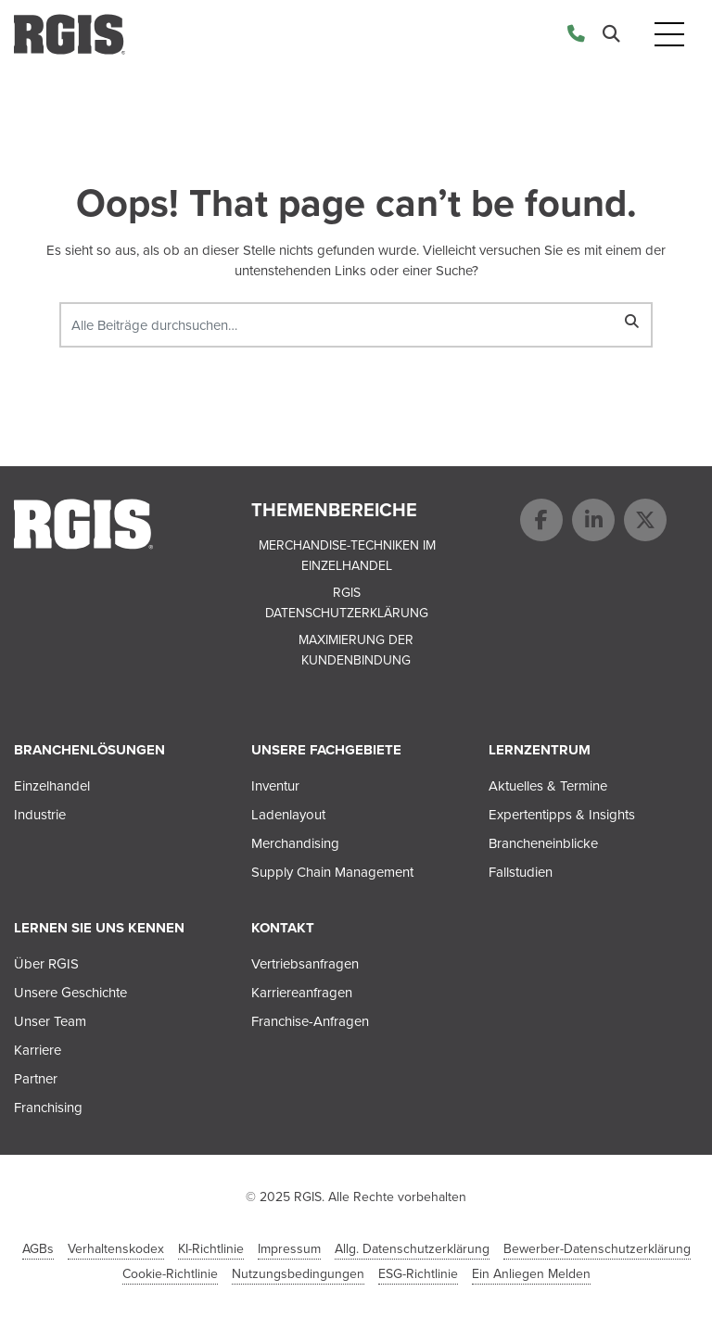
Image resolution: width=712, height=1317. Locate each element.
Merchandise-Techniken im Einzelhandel (347, 556)
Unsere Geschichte (70, 992)
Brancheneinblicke (543, 843)
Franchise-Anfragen (310, 1021)
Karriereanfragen (301, 992)
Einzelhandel (52, 786)
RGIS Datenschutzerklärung (346, 603)
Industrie (40, 814)
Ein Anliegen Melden (531, 1274)
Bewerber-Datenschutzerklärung (597, 1249)
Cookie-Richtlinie (170, 1274)
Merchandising (295, 843)
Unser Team (50, 1021)
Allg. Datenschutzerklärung (412, 1249)
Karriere (37, 1050)
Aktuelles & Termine (548, 786)
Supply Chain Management (332, 872)
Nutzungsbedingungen (298, 1274)
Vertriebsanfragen (305, 964)
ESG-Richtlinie (418, 1274)
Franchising (48, 1107)
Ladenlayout (288, 814)
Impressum (289, 1249)
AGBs (38, 1249)
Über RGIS (46, 964)
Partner (35, 1079)
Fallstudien (521, 872)
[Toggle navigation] (669, 35)
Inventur (275, 786)
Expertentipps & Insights (562, 814)
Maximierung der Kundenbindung (356, 650)
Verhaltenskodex (116, 1249)
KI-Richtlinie (211, 1249)
